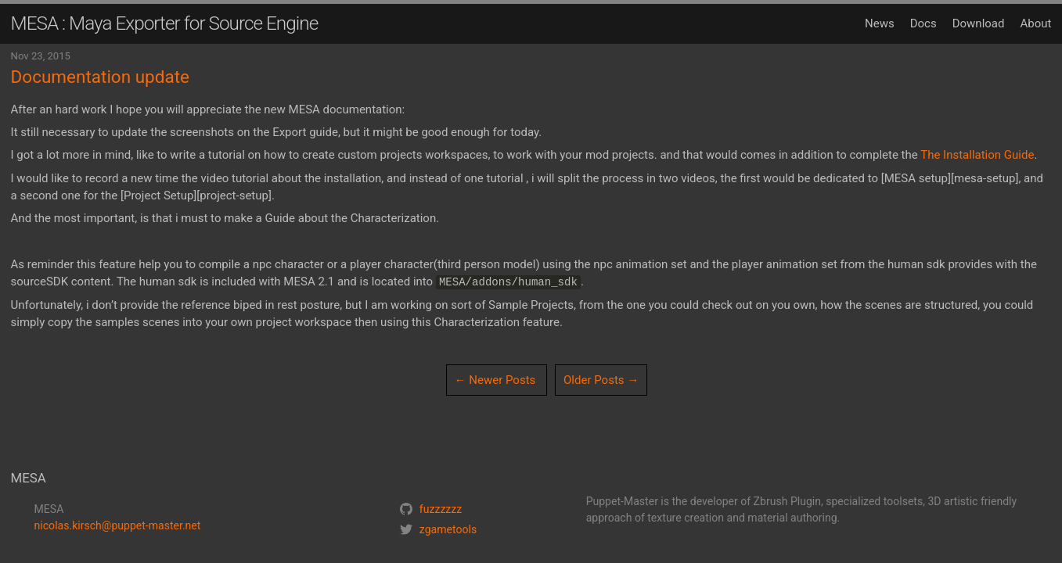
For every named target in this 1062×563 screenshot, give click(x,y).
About (1035, 23)
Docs (923, 23)
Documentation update (100, 76)
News (880, 23)
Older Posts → (601, 380)
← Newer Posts (495, 380)
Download (978, 23)
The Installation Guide (977, 155)
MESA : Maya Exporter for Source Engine (165, 23)
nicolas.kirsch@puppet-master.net (117, 525)
